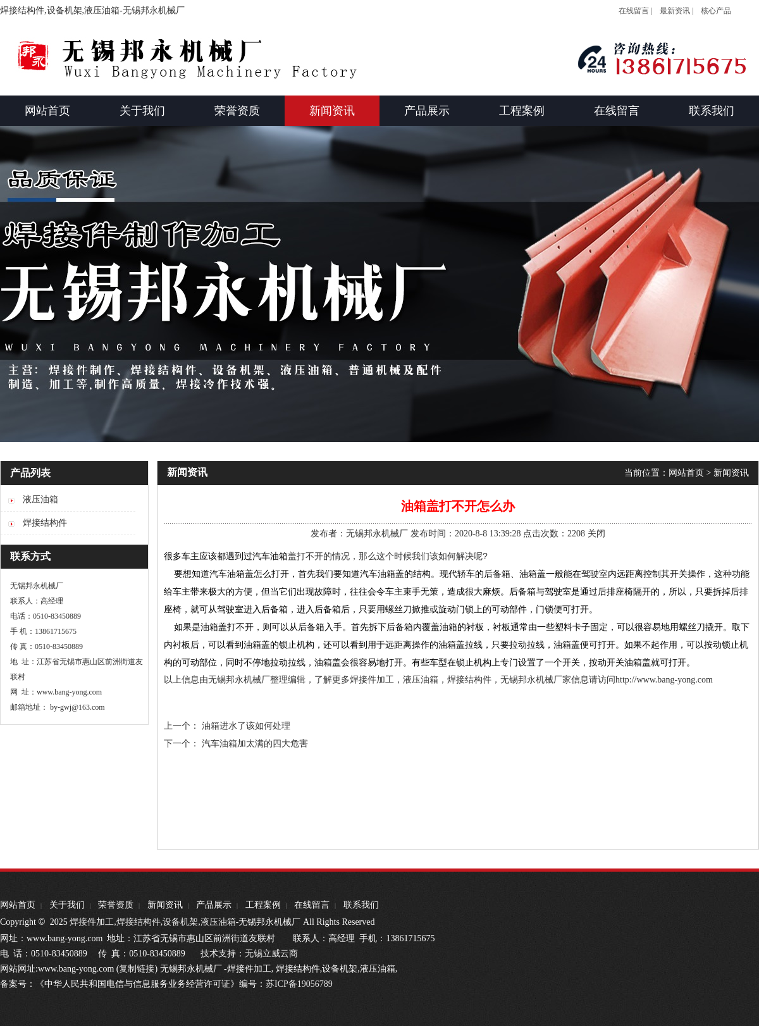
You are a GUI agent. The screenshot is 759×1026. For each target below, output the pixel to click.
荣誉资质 (115, 905)
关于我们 (67, 905)
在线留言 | (635, 10)
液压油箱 (218, 922)
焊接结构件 (138, 922)
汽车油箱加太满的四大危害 (255, 743)
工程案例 (263, 905)
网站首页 (686, 473)
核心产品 (716, 10)
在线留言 (312, 905)
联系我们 (361, 905)
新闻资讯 (731, 473)
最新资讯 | (676, 10)
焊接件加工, (92, 922)
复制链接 (136, 968)
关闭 (596, 533)
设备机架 (180, 922)
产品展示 (213, 905)
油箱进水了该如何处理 (246, 726)
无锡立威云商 (271, 953)
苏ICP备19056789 (299, 984)
